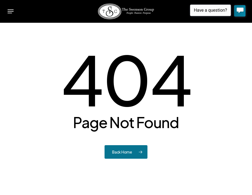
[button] (11, 11)
